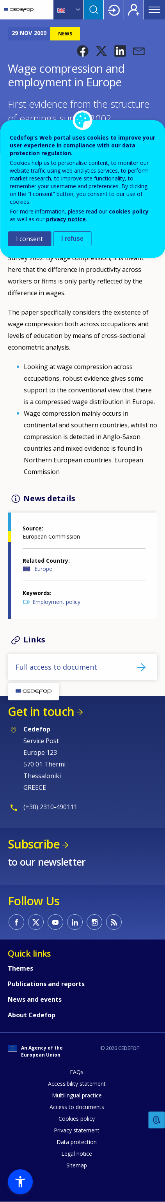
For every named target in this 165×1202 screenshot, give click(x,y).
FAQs (76, 1072)
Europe (43, 568)
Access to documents (77, 1107)
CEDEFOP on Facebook (16, 922)
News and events (35, 999)
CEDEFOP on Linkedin (75, 922)
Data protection (77, 1142)
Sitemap (76, 1165)
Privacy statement (76, 1130)
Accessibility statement (77, 1083)
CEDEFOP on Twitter (36, 922)
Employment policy (56, 601)
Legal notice (76, 1153)
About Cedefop (31, 1015)
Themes (20, 968)
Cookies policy (77, 1118)
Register (134, 9)
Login (114, 9)
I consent (29, 238)
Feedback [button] (157, 1120)
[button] (82, 51)
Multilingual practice (77, 1095)
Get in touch (41, 711)
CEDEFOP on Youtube (55, 922)
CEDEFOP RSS (114, 922)
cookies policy (129, 211)
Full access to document (56, 667)
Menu (154, 10)
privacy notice (66, 219)
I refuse (72, 238)
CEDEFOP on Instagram (94, 922)
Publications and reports (46, 984)
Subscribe (34, 844)
